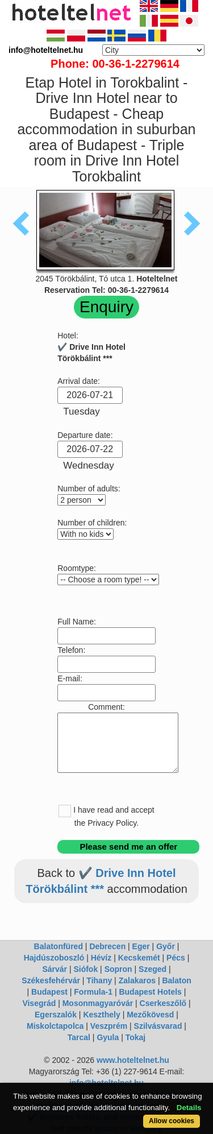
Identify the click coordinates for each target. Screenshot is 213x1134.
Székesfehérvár (51, 980)
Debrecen (107, 946)
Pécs (175, 957)
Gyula (108, 1037)
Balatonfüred (58, 946)
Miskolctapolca (55, 1025)
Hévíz (101, 957)
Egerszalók (56, 1014)
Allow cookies (171, 1121)
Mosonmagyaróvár (97, 1003)
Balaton (176, 980)
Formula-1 (93, 991)
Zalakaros (137, 980)
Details (189, 1107)
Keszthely (101, 1014)
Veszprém (108, 1025)
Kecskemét (139, 957)
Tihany (99, 980)
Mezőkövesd (150, 1014)
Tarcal (79, 1037)
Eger (141, 946)
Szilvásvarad (158, 1025)
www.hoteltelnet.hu (133, 1060)
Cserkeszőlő (163, 1003)
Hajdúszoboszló (54, 957)
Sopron (118, 969)
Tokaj (136, 1037)
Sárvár (54, 969)
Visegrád (39, 1003)
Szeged (152, 969)
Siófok (85, 969)
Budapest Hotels (150, 991)
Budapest (49, 991)
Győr (165, 946)
